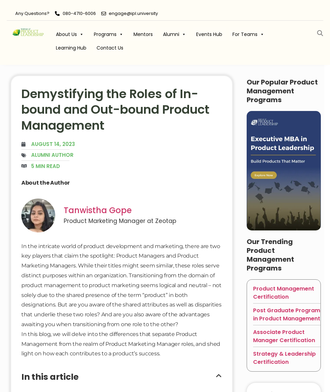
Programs (108, 34)
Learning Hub (71, 47)
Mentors (143, 34)
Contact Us (110, 47)
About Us (70, 34)
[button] (320, 33)
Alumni (174, 34)
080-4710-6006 (79, 13)
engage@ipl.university (133, 13)
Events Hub (209, 34)
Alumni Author (52, 154)
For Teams (248, 34)
